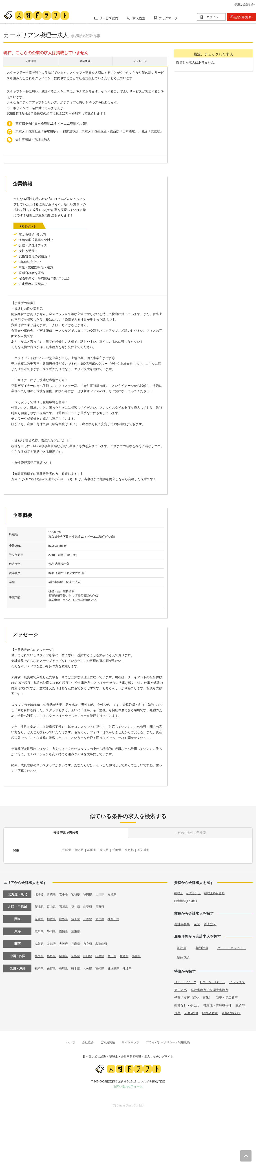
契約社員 (202, 945)
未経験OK (191, 1010)
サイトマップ (130, 1039)
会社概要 (88, 1039)
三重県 (78, 928)
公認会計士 (195, 890)
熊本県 (78, 965)
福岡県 (39, 965)
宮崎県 (103, 965)
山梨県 (90, 904)
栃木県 (80, 850)
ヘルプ (70, 1039)
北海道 (39, 891)
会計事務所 (182, 921)
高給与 (240, 1003)
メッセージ (140, 62)
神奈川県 (149, 850)
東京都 (134, 850)
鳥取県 (39, 953)
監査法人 (210, 921)
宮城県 (78, 891)
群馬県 (93, 850)
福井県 (78, 904)
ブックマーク (168, 18)
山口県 (90, 953)
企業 (197, 921)
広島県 (78, 953)
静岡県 (52, 928)
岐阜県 (39, 928)
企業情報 (30, 62)
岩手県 (65, 891)
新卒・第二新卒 (227, 995)
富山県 (52, 904)
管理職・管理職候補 (217, 1003)
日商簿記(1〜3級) (186, 898)
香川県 (116, 953)
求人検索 (138, 18)
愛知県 (65, 928)
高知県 (142, 953)
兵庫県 (78, 941)
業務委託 (183, 955)
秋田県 (90, 891)
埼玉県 (107, 850)
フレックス (237, 979)
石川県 (65, 904)
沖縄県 (132, 965)
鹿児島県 (118, 965)
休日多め (180, 987)
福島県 (116, 891)
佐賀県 (52, 965)
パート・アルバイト (231, 945)
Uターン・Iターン (212, 979)
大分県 (90, 965)
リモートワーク (185, 979)
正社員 (181, 945)
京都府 (52, 941)
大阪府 (65, 941)
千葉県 (120, 850)
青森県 (52, 891)
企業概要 (85, 62)
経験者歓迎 (210, 1010)
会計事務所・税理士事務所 (209, 987)
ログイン (212, 17)
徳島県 (103, 953)
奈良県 (90, 941)
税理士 (178, 890)
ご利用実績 (107, 1039)
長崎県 (65, 965)
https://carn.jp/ (57, 547)
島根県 (52, 953)
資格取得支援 (231, 1010)
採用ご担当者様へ (245, 4)
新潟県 (39, 904)
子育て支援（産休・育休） (193, 995)
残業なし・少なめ (186, 1003)
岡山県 (65, 953)
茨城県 (67, 850)
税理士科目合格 (217, 890)
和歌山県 (105, 941)
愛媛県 (129, 953)
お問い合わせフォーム (128, 1084)
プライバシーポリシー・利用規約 (168, 1039)
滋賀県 (39, 941)
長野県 (103, 904)
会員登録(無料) (243, 17)
